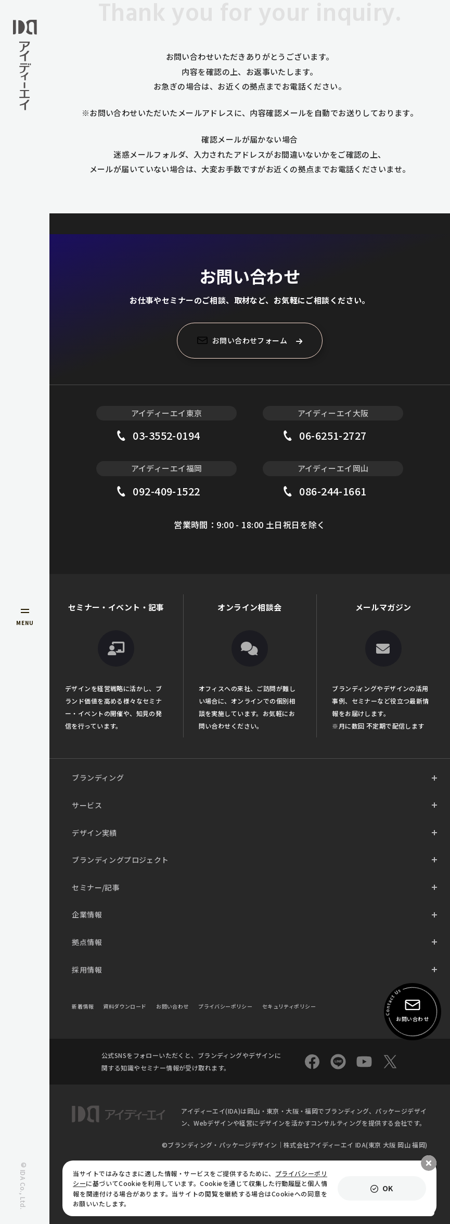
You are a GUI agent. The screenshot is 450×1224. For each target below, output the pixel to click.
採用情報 (87, 969)
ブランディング (98, 777)
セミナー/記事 (96, 887)
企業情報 (87, 914)
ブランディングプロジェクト (120, 860)
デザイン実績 (94, 832)
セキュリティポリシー (289, 1006)
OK (387, 1188)
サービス (87, 805)
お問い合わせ (172, 1006)
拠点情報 (87, 942)
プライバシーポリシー (225, 1006)
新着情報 (83, 1006)
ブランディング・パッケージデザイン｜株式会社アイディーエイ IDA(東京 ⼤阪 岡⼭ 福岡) (297, 1144)
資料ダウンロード (124, 1006)
